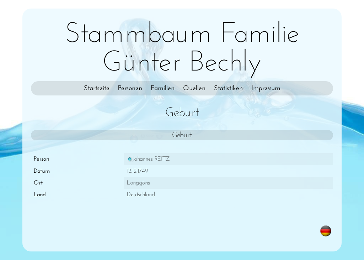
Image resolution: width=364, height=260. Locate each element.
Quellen (194, 88)
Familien (163, 88)
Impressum (265, 88)
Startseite (96, 88)
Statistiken (228, 88)
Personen (130, 88)
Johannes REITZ (148, 159)
